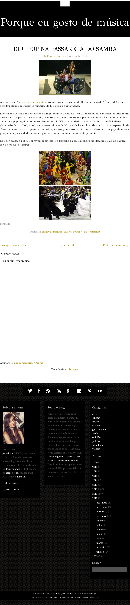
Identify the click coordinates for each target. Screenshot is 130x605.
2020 (95, 462)
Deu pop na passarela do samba (65, 48)
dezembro (101, 502)
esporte (96, 425)
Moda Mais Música (68, 460)
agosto (99, 520)
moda (95, 433)
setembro (101, 516)
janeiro (100, 551)
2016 (95, 471)
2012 (94, 489)
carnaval (47, 231)
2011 (94, 493)
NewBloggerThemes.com (88, 597)
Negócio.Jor (12, 472)
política (96, 441)
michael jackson (62, 231)
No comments (92, 231)
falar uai (21, 476)
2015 (94, 475)
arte (94, 413)
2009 (95, 556)
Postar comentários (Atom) (27, 362)
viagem (96, 448)
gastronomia (99, 429)
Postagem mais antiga (116, 245)
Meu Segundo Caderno (61, 456)
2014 (94, 480)
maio (99, 533)
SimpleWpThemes (48, 597)
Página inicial (65, 245)
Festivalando (13, 469)
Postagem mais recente (14, 245)
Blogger (73, 369)
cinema (96, 417)
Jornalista (8, 453)
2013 (94, 484)
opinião (77, 231)
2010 (94, 498)
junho (99, 529)
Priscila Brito (54, 56)
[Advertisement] (19, 343)
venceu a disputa (34, 102)
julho (99, 525)
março (99, 542)
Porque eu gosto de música (65, 22)
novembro (101, 507)
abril (98, 538)
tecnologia (97, 445)
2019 (94, 467)
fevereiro (101, 547)
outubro (100, 511)
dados (95, 421)
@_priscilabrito (11, 489)
